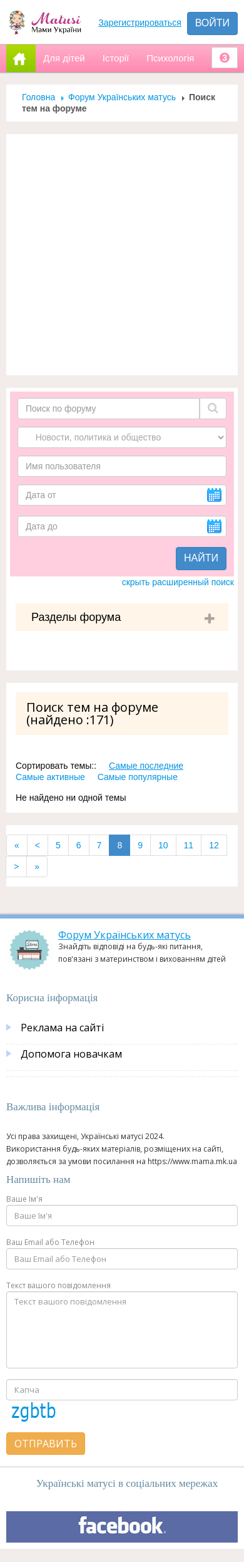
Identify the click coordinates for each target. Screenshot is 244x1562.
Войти (212, 23)
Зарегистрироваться (139, 23)
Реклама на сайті (62, 1027)
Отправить (45, 1443)
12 (214, 845)
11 (189, 845)
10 (163, 845)
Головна (38, 97)
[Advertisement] (117, 254)
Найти (201, 558)
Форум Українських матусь (122, 97)
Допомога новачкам (71, 1054)
